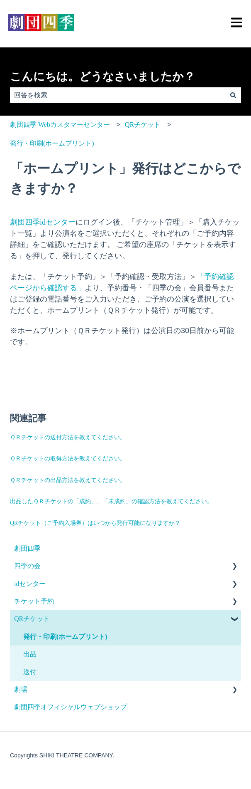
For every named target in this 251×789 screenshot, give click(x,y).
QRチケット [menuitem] (32, 618)
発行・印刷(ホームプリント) (52, 143)
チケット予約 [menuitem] (34, 601)
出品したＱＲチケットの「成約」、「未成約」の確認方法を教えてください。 (111, 501)
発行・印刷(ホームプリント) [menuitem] (65, 636)
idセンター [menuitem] (30, 583)
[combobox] (117, 95)
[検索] (233, 95)
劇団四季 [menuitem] (27, 548)
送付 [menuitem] (30, 671)
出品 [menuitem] (30, 654)
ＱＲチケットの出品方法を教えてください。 (68, 480)
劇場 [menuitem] (20, 689)
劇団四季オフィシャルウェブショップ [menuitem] (70, 706)
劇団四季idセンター (43, 222)
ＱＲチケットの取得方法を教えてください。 (68, 458)
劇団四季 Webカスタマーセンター (60, 124)
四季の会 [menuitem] (27, 565)
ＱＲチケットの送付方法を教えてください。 (68, 437)
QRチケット (143, 124)
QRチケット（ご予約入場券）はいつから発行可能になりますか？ (95, 523)
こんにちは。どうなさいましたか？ (102, 76)
